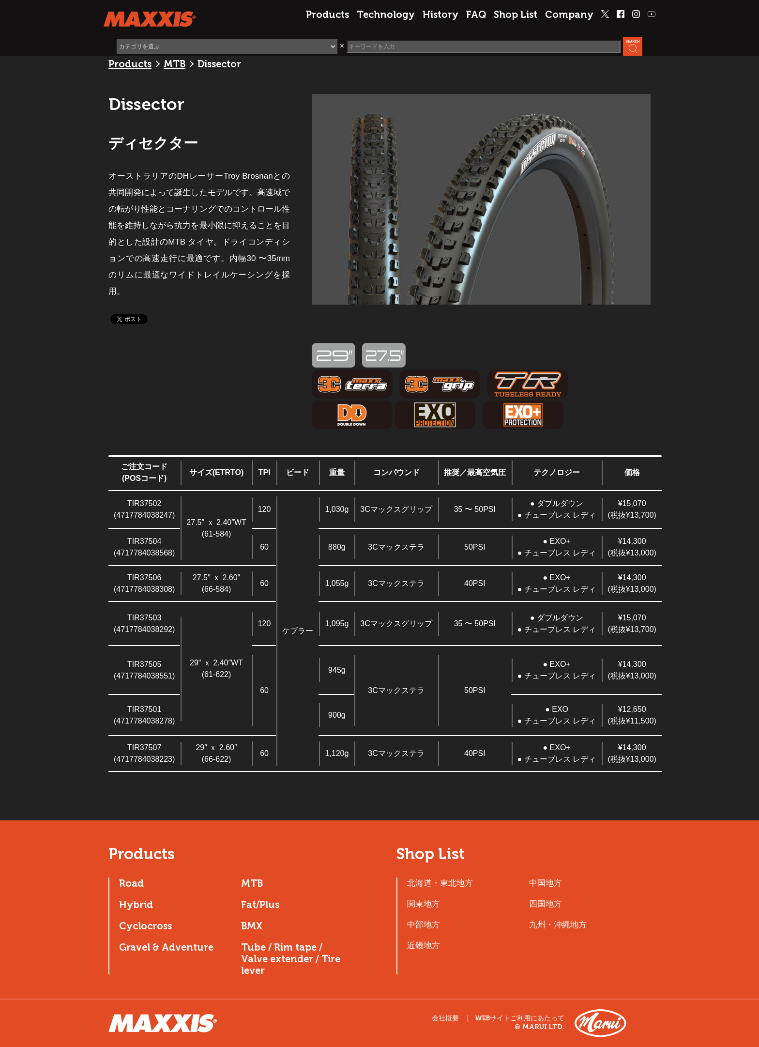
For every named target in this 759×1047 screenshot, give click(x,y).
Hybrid (136, 904)
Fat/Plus (260, 904)
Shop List (515, 14)
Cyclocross (145, 926)
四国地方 (545, 903)
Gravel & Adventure (166, 947)
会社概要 (445, 1018)
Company (569, 14)
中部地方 (423, 924)
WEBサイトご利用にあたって (519, 1018)
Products (327, 14)
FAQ (476, 14)
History (440, 14)
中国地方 (545, 883)
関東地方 (423, 903)
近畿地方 (423, 945)
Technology (386, 14)
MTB (174, 64)
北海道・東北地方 (440, 883)
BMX (251, 926)
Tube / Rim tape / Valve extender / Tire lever (290, 958)
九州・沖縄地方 (558, 924)
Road (131, 883)
